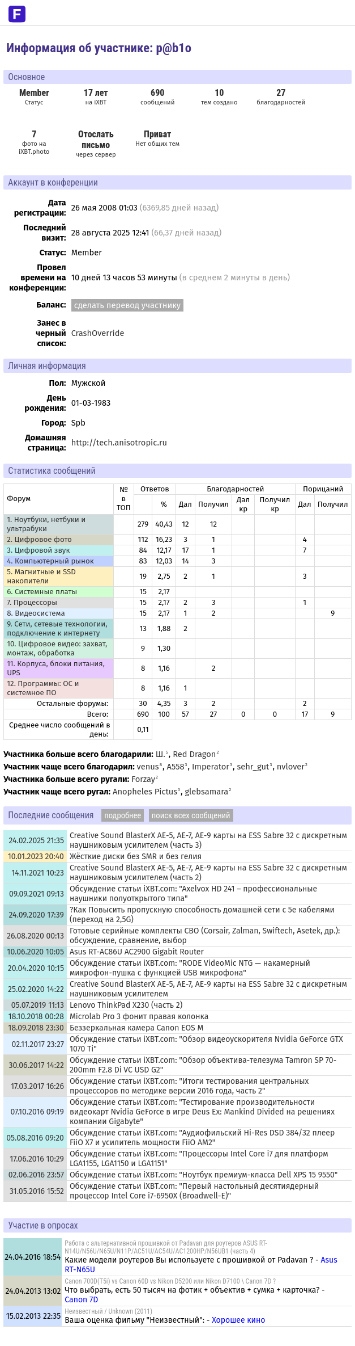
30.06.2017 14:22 (36, 1065)
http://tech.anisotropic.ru (119, 443)
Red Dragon (194, 754)
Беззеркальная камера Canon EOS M (136, 1028)
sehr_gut (253, 767)
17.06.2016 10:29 (37, 1159)
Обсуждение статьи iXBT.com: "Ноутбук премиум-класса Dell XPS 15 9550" (203, 1175)
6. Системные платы (42, 591)
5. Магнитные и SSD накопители (41, 576)
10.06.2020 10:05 (35, 952)
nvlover (291, 767)
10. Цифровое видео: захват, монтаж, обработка (57, 649)
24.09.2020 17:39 (36, 915)
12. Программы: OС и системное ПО (43, 688)
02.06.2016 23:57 (36, 1175)
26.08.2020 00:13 (35, 936)
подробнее (122, 815)
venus (148, 767)
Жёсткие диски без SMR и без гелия (136, 856)
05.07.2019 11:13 (37, 1005)
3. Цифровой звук (38, 550)
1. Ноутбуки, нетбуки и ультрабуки (46, 524)
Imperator (210, 767)
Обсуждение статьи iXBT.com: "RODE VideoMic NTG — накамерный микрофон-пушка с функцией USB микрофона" (190, 968)
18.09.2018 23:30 (36, 1028)
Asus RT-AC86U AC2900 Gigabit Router (137, 952)
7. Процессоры (32, 602)
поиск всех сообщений (191, 815)
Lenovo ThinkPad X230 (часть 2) (126, 1005)
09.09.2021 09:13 (36, 894)
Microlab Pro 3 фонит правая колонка (139, 1016)
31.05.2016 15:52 (37, 1191)
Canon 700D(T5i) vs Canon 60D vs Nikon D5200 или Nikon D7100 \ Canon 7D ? (170, 1281)
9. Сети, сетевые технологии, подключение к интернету (57, 629)
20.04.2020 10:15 (36, 968)
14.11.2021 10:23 (37, 873)
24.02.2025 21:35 (35, 841)
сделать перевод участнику (127, 305)
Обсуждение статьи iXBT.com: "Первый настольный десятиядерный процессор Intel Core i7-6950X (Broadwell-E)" (194, 1191)
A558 (176, 767)
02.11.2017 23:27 (38, 1044)
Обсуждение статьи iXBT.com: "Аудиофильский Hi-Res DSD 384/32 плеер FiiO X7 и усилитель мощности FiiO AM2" (202, 1137)
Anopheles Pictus (145, 791)
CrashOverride (98, 333)
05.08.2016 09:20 (35, 1138)
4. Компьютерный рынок (50, 561)
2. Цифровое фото (39, 539)
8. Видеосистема (36, 613)
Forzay (143, 779)
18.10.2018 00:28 (36, 1016)
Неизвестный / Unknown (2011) (108, 1311)
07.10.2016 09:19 (37, 1112)
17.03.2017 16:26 (37, 1086)
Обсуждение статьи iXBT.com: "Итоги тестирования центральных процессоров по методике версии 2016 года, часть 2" (189, 1086)
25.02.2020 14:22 (36, 989)
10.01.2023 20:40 (36, 856)
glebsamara (206, 791)
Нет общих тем (157, 138)
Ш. (160, 754)
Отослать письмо (96, 139)
